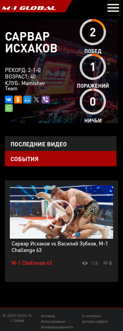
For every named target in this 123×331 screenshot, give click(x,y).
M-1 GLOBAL (29, 7)
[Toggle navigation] (114, 8)
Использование (53, 321)
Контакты (48, 316)
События (24, 158)
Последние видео (38, 144)
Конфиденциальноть (57, 327)
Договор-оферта (95, 321)
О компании (91, 316)
